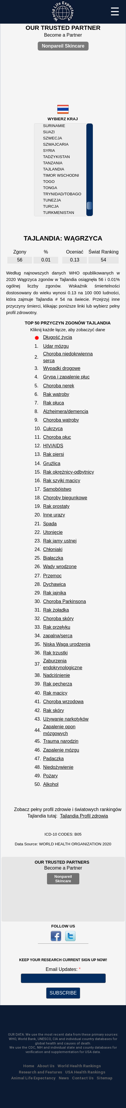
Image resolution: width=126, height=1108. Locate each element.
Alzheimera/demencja (65, 411)
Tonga (50, 188)
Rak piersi (53, 454)
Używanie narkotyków (66, 719)
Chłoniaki (53, 549)
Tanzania (53, 163)
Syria (49, 150)
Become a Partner (63, 35)
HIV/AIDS (53, 445)
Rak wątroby (56, 394)
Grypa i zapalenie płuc (66, 376)
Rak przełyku (56, 627)
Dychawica (54, 584)
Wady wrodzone (60, 566)
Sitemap (104, 1077)
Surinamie (54, 126)
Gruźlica (52, 463)
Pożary (50, 775)
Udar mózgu (56, 346)
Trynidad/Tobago (62, 194)
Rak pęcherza (57, 683)
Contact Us (82, 1077)
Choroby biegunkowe (65, 497)
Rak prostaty (56, 506)
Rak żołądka (56, 610)
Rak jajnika (54, 592)
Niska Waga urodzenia (66, 644)
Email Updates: (62, 969)
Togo (49, 181)
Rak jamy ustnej (60, 540)
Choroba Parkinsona (64, 601)
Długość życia (57, 337)
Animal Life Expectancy (33, 1077)
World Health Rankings (79, 1065)
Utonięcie (53, 532)
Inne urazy (54, 514)
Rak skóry (53, 710)
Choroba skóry (58, 618)
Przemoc (52, 575)
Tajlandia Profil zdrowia (84, 815)
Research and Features (40, 1072)
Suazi (49, 132)
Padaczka (53, 758)
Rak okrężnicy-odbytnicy (68, 472)
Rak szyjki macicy (61, 480)
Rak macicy (55, 693)
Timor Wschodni (61, 175)
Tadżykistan (56, 157)
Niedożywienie (58, 767)
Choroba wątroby (61, 420)
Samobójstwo (57, 489)
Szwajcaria (56, 144)
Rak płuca (53, 402)
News (64, 1077)
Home (28, 1065)
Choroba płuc (57, 437)
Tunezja (52, 200)
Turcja (51, 206)
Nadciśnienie (56, 675)
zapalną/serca (58, 635)
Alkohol (50, 784)
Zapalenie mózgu (61, 750)
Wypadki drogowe (61, 368)
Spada (50, 523)
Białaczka (53, 558)
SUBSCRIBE (63, 992)
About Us (45, 1065)
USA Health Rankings (85, 1072)
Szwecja (52, 138)
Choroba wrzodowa (63, 701)
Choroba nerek (58, 385)
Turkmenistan (58, 212)
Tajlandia (53, 169)
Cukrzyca (53, 428)
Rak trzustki (55, 652)
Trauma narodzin (60, 741)
